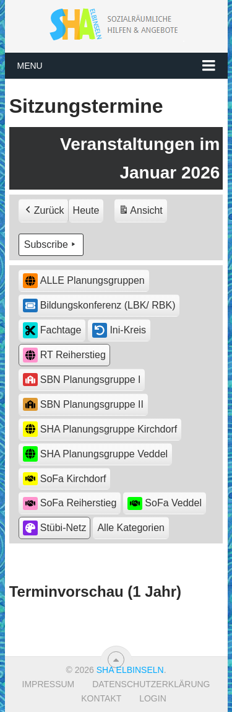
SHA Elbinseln (130, 670)
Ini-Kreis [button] (119, 330)
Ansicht (142, 212)
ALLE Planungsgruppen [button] (84, 281)
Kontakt (101, 698)
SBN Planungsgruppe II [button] (83, 404)
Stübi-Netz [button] (55, 528)
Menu (30, 66)
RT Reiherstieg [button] (64, 355)
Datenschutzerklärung (151, 684)
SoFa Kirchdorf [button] (64, 478)
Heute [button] (86, 210)
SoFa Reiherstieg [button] (70, 503)
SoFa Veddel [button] (164, 503)
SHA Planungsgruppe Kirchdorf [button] (100, 429)
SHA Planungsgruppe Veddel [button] (95, 454)
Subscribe (51, 245)
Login (152, 698)
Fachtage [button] (52, 330)
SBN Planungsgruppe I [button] (82, 379)
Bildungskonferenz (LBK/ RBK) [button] (99, 305)
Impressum (48, 684)
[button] (131, 528)
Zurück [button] (43, 210)
